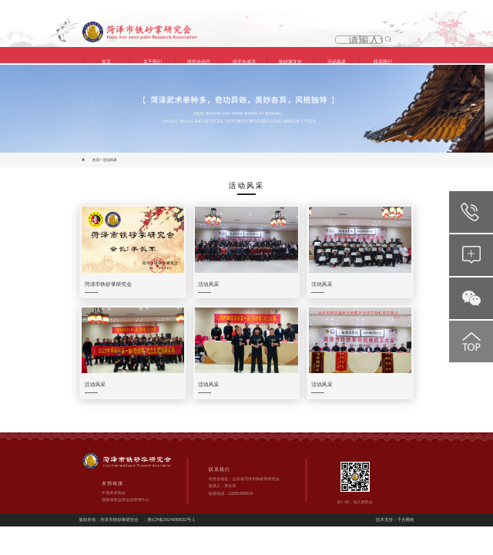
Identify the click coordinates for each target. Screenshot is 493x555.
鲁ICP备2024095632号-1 (172, 505)
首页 (106, 61)
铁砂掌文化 (290, 61)
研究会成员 (244, 61)
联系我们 (383, 61)
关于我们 (152, 61)
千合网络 (405, 505)
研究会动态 (198, 61)
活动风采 (336, 61)
